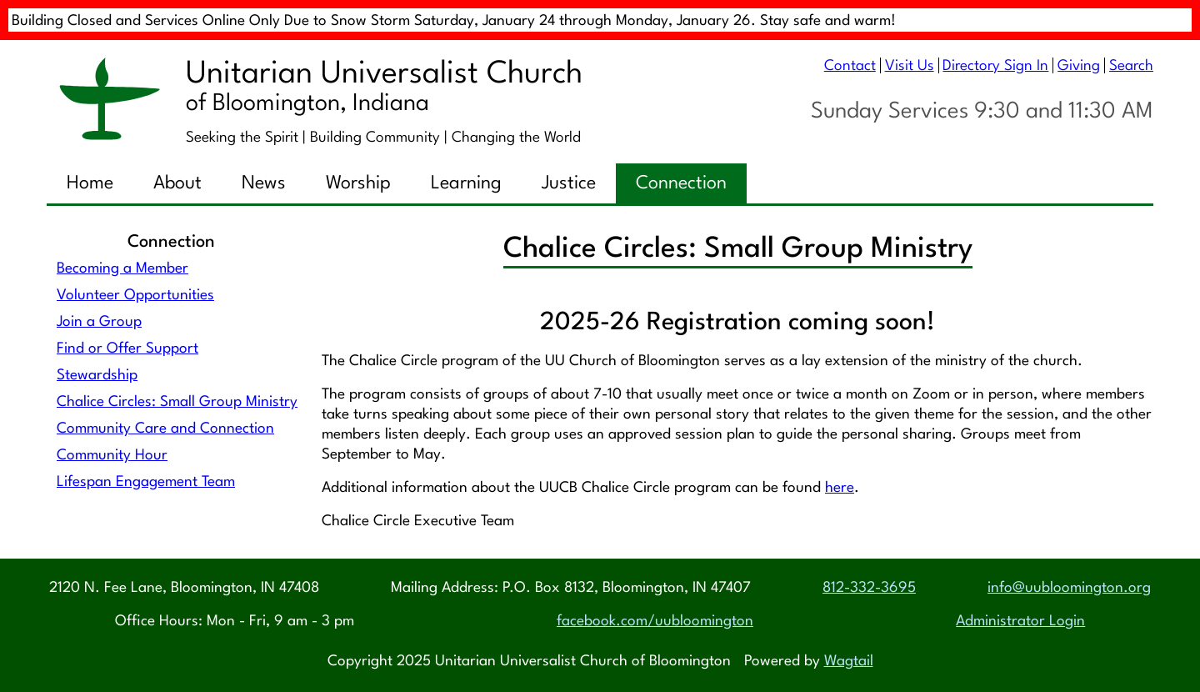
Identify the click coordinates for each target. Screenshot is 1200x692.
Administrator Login (1020, 621)
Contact (850, 66)
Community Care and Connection (165, 429)
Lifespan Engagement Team (146, 482)
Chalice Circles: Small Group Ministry (177, 402)
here (839, 488)
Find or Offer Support (127, 349)
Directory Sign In (995, 66)
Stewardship (97, 376)
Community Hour (112, 456)
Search (1131, 66)
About (177, 183)
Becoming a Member (122, 269)
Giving (1079, 66)
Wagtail (848, 661)
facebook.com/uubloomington (655, 621)
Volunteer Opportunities (135, 295)
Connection (681, 183)
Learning (466, 183)
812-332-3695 (869, 588)
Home (90, 183)
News (264, 183)
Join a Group (99, 322)
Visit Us (909, 66)
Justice (569, 183)
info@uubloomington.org (1069, 588)
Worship (358, 183)
